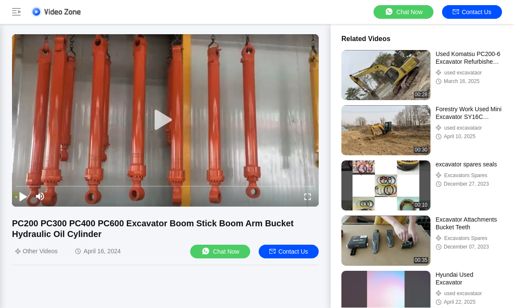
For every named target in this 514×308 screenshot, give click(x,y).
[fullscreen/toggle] (307, 196)
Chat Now (403, 11)
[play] (165, 120)
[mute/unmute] (40, 196)
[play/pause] (23, 196)
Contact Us (472, 12)
